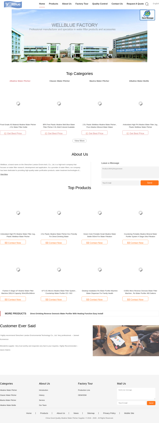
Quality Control (100, 4)
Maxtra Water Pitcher (8, 400)
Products (53, 4)
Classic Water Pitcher (8, 395)
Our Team (43, 405)
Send (149, 183)
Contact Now (13, 243)
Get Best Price (13, 133)
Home (42, 4)
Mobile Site (129, 413)
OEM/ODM (82, 395)
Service (42, 400)
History (41, 395)
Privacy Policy (109, 413)
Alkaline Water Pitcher (8, 390)
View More (79, 141)
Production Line (84, 390)
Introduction (43, 390)
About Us (67, 4)
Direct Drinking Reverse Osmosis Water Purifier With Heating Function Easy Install (66, 314)
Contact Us (117, 4)
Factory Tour (82, 4)
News (76, 413)
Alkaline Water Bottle (8, 405)
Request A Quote (135, 4)
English (156, 4)
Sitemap (90, 413)
